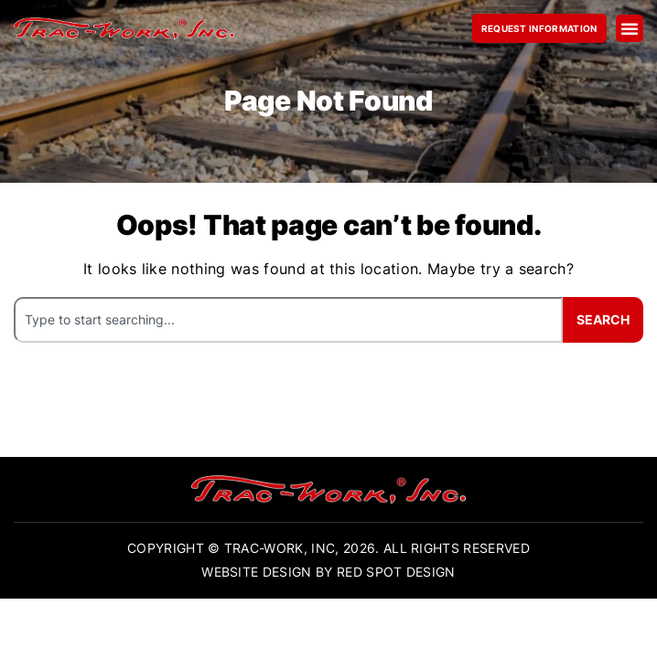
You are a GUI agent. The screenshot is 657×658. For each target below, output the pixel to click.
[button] (629, 28)
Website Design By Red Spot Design (328, 571)
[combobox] (288, 319)
